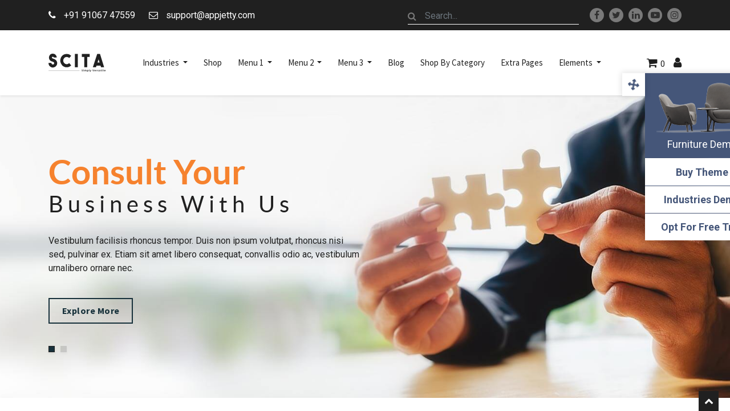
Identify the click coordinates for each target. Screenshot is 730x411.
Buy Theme (673, 172)
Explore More (98, 311)
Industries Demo (673, 200)
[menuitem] (212, 63)
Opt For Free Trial (673, 227)
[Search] (412, 16)
